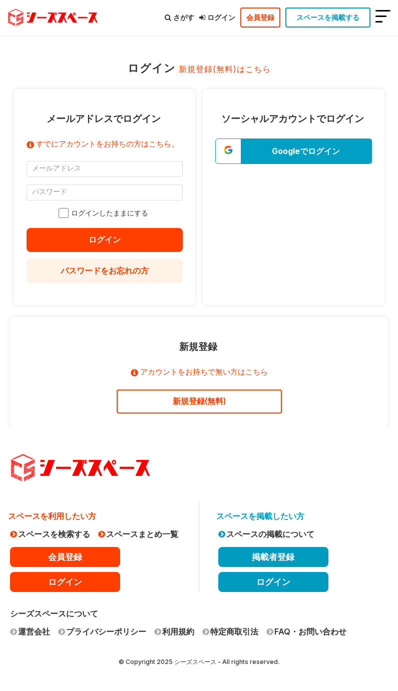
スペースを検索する (50, 534)
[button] (293, 151)
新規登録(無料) (199, 401)
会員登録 (260, 17)
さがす (179, 17)
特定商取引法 (230, 631)
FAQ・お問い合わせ (306, 631)
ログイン (217, 17)
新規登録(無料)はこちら (225, 69)
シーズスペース (195, 662)
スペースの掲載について (266, 534)
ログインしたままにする (104, 213)
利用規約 (174, 631)
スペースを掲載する (327, 17)
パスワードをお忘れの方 (105, 271)
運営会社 (30, 631)
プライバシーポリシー (102, 631)
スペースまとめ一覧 (138, 534)
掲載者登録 (273, 557)
